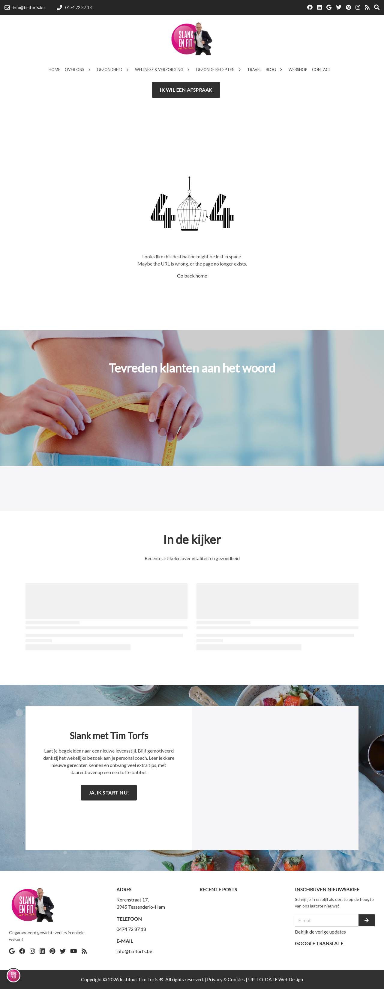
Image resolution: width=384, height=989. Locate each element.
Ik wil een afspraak (186, 90)
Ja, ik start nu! (109, 792)
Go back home (192, 275)
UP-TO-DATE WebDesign (275, 979)
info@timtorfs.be (134, 951)
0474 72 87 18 (131, 929)
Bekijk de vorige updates (320, 931)
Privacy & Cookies (226, 979)
